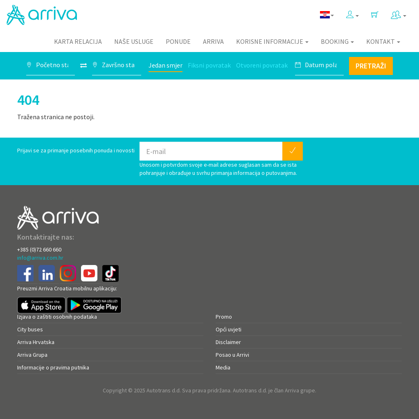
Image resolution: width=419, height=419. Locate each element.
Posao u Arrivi (232, 354)
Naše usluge (133, 41)
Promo (224, 316)
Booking (337, 41)
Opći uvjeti (228, 329)
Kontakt (383, 41)
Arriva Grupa (32, 354)
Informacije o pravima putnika (53, 367)
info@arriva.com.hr (40, 257)
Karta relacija (78, 41)
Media (223, 367)
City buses (30, 329)
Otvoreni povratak (262, 65)
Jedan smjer (165, 65)
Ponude (178, 41)
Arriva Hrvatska (35, 342)
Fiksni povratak (209, 65)
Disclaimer (228, 342)
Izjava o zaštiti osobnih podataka (57, 316)
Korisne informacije (272, 41)
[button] (352, 12)
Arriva (213, 41)
